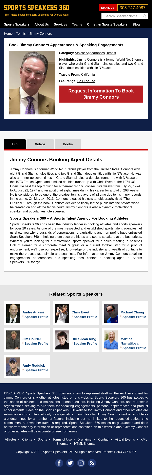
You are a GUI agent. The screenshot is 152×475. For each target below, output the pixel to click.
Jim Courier (32, 339)
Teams (77, 24)
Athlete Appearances (90, 53)
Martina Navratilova (129, 341)
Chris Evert (80, 312)
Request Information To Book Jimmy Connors (101, 94)
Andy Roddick (34, 365)
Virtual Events (125, 439)
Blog (136, 24)
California (88, 74)
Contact (103, 439)
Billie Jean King (84, 339)
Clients (27, 439)
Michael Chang (132, 312)
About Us (41, 24)
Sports (42, 439)
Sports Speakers (16, 24)
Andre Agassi (33, 312)
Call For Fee (86, 81)
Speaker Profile (36, 317)
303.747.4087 (132, 7)
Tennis (111, 53)
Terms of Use (62, 439)
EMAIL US (107, 7)
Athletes (10, 439)
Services (60, 24)
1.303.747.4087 (125, 452)
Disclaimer (84, 439)
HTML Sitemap (85, 443)
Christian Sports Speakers (107, 24)
